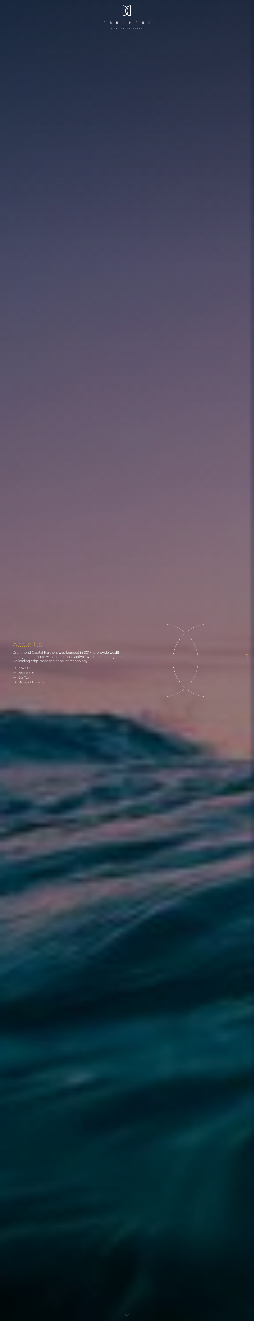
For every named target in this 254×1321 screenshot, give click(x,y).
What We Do (26, 672)
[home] (127, 17)
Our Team (24, 677)
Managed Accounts (31, 682)
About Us (24, 668)
